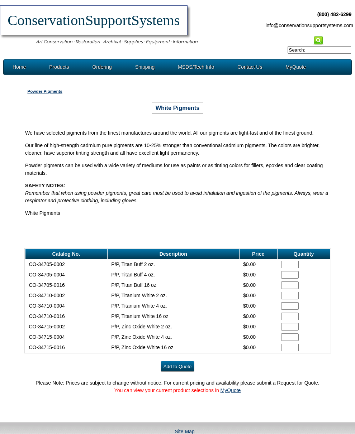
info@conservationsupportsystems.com (309, 25)
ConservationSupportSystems (93, 20)
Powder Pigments (44, 91)
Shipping (145, 67)
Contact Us (249, 67)
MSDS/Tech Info (196, 67)
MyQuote (295, 67)
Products (59, 67)
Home (19, 67)
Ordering (102, 67)
